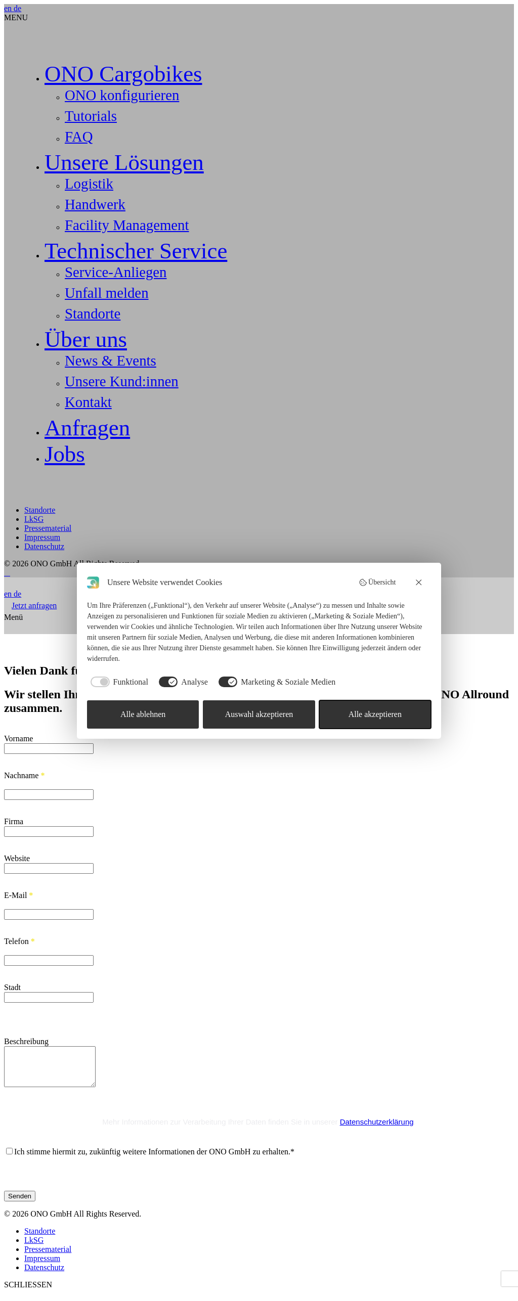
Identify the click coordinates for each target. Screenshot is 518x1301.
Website (17, 858)
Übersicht (377, 582)
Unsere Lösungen (124, 162)
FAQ (79, 136)
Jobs (65, 454)
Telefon (19, 941)
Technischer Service (136, 250)
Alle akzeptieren (375, 714)
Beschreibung (26, 1041)
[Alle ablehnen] (419, 582)
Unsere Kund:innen (122, 381)
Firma (13, 821)
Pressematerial (47, 528)
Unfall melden (107, 293)
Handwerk (95, 204)
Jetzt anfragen (34, 605)
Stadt (12, 987)
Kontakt (88, 402)
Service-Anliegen (116, 272)
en (9, 8)
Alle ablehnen (142, 714)
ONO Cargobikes (123, 73)
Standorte (92, 313)
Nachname (24, 775)
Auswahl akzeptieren (259, 714)
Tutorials (91, 116)
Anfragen (87, 427)
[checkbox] (117, 682)
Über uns (86, 339)
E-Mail (18, 895)
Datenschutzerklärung (377, 1129)
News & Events (110, 360)
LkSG (34, 519)
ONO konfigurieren (122, 95)
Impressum (42, 537)
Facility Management (127, 225)
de (17, 8)
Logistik (89, 183)
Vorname (18, 738)
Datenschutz (44, 546)
